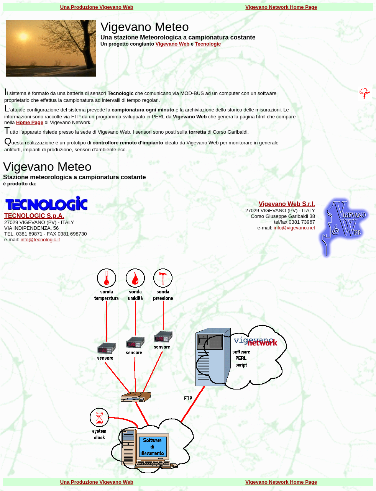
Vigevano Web (172, 44)
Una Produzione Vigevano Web (96, 7)
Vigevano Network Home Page (281, 7)
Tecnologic (208, 44)
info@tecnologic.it (40, 239)
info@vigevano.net (294, 228)
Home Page (29, 122)
